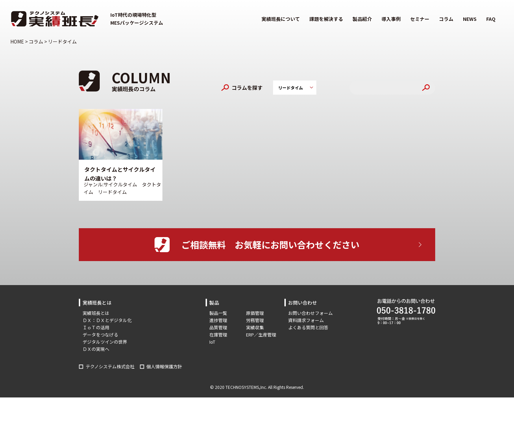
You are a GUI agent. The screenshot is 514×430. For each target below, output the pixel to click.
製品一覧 (218, 313)
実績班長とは (96, 313)
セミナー (419, 18)
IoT (212, 342)
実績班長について (280, 18)
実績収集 (255, 327)
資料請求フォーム (306, 320)
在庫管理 (218, 334)
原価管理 (255, 313)
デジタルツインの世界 (105, 342)
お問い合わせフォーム (310, 313)
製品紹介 (362, 18)
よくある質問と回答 (308, 327)
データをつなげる (100, 334)
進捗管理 (218, 320)
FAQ (490, 18)
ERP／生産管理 (261, 334)
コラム (446, 18)
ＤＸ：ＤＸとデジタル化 (107, 320)
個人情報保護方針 (164, 366)
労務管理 (255, 320)
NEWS (470, 18)
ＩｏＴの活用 (96, 327)
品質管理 (218, 327)
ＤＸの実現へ (96, 349)
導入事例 (391, 18)
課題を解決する (326, 18)
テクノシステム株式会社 (110, 366)
